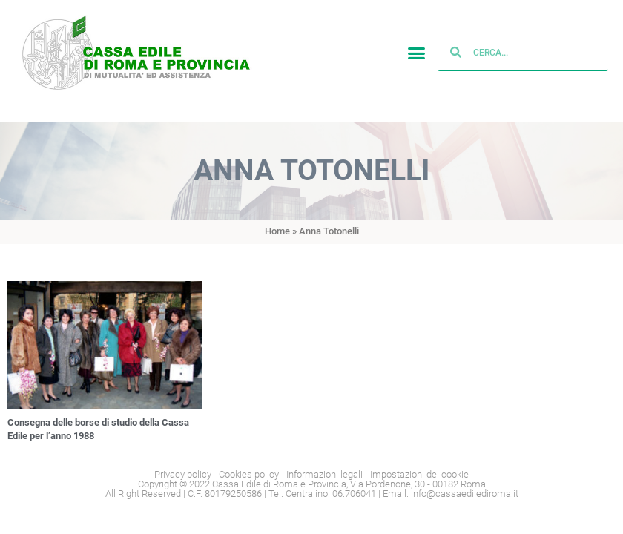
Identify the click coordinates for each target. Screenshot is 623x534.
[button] (417, 61)
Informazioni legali (324, 474)
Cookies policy (249, 474)
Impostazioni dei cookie (419, 474)
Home (277, 231)
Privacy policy (182, 474)
